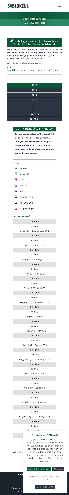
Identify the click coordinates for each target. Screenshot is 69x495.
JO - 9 (34, 95)
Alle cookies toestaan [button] (38, 469)
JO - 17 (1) (34, 114)
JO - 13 (34, 105)
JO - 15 (34, 109)
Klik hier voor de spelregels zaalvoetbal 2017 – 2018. (32, 70)
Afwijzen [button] (58, 469)
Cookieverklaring (45, 487)
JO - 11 (34, 100)
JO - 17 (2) (34, 119)
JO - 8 (34, 90)
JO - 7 (34, 85)
